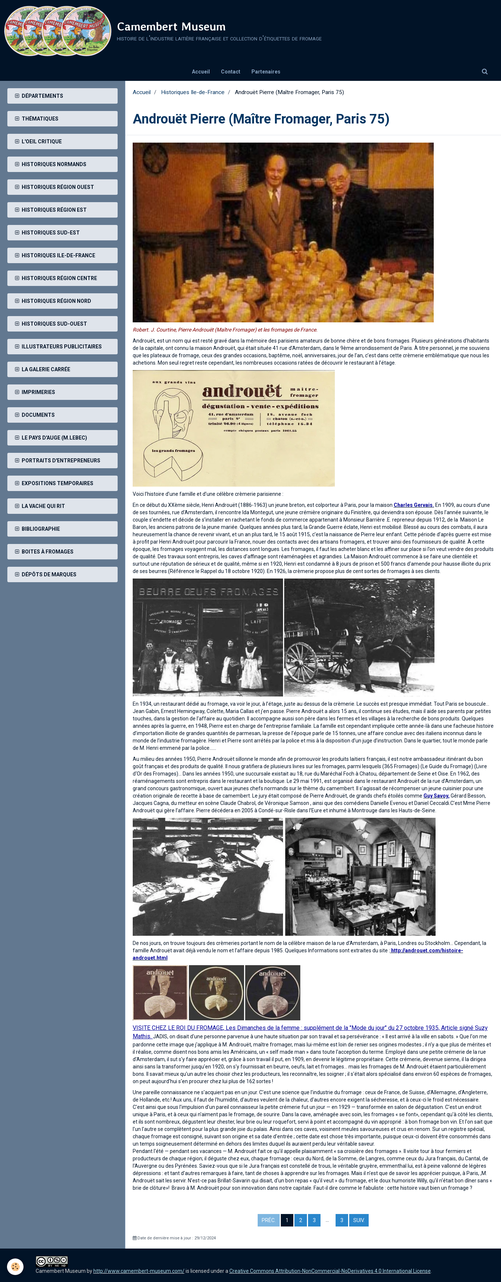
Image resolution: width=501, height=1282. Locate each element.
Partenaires (265, 72)
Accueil (201, 72)
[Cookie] (15, 1266)
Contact (230, 72)
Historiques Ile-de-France (193, 92)
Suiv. (359, 1220)
